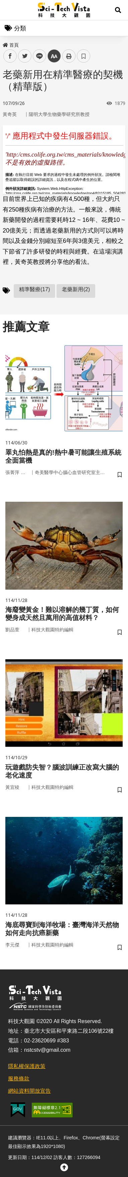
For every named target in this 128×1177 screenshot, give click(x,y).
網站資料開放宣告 (29, 1091)
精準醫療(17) (34, 289)
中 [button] (54, 56)
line (37, 56)
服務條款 (18, 1078)
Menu (10, 10)
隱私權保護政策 (26, 1066)
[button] (118, 10)
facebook (10, 56)
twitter (24, 56)
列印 (69, 56)
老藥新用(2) (76, 289)
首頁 (11, 45)
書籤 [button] (83, 56)
